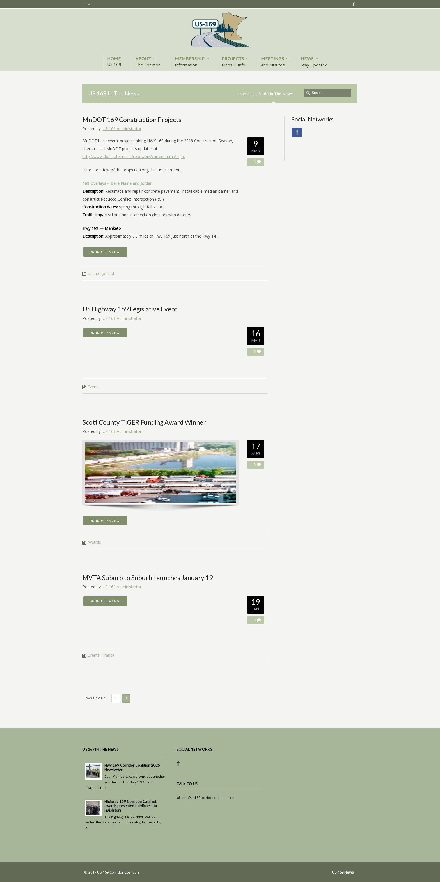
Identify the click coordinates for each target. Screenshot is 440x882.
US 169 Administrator (122, 128)
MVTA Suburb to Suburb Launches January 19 (147, 578)
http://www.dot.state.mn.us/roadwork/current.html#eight (133, 156)
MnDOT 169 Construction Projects (131, 119)
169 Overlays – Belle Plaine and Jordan (117, 183)
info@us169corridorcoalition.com (208, 797)
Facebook (352, 4)
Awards (94, 542)
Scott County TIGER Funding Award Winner (144, 422)
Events (94, 386)
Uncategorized (101, 273)
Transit (108, 655)
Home (244, 94)
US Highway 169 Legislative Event (129, 309)
